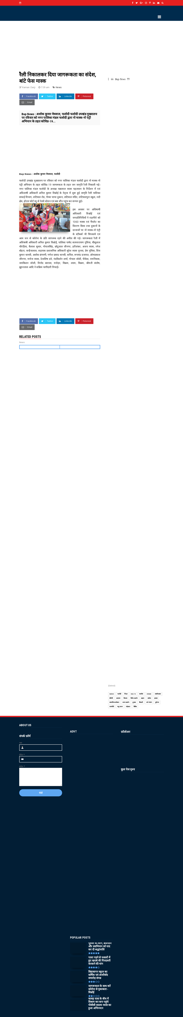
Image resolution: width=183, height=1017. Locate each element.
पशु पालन (120, 707)
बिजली (141, 702)
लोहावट (128, 707)
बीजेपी (111, 698)
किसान (125, 698)
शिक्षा (125, 694)
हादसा (156, 698)
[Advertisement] (91, 43)
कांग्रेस (149, 698)
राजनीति (111, 707)
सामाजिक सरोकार (114, 702)
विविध (135, 707)
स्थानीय (141, 694)
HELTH (133, 694)
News (59, 87)
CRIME (149, 694)
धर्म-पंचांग (149, 702)
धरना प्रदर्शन (125, 702)
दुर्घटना (157, 702)
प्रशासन (118, 698)
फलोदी (119, 694)
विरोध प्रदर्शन (134, 698)
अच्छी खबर (158, 694)
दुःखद (134, 702)
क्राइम (142, 698)
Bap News (120, 79)
